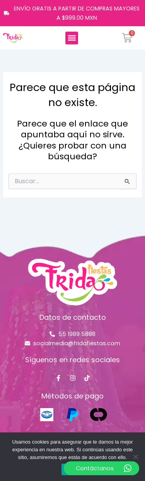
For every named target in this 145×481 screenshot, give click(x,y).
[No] (135, 457)
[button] (71, 38)
